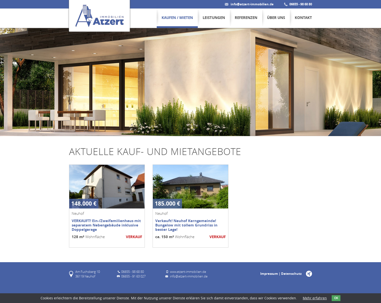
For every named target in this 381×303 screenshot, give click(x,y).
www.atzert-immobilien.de (188, 271)
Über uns (276, 17)
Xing (309, 274)
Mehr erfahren (315, 298)
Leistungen (214, 17)
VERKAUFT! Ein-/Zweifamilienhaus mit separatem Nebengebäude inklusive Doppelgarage (106, 225)
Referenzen (246, 17)
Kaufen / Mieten (177, 17)
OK (336, 298)
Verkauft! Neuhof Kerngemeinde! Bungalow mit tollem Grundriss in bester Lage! (186, 225)
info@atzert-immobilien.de (252, 4)
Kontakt (303, 17)
